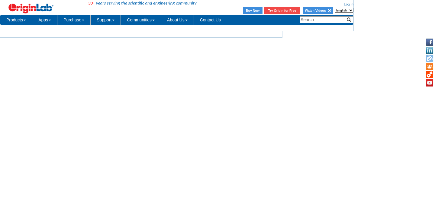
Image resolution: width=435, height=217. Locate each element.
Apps (44, 19)
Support (105, 19)
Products (16, 19)
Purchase (73, 19)
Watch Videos (318, 10)
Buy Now (253, 10)
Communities (141, 19)
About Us (177, 19)
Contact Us (210, 19)
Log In (348, 4)
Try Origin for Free (282, 10)
